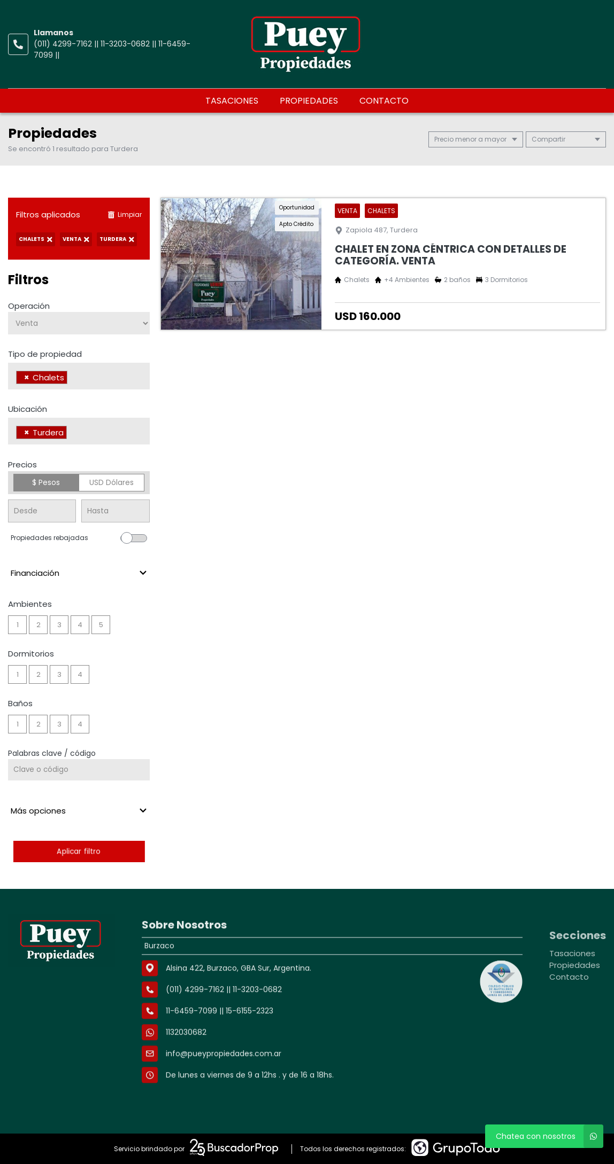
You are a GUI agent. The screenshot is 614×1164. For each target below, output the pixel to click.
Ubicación (27, 409)
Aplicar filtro (79, 851)
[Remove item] (27, 377)
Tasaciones (231, 101)
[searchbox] (73, 379)
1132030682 (186, 1074)
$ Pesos (46, 482)
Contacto (384, 101)
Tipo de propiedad (45, 354)
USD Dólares (111, 482)
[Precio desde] (42, 510)
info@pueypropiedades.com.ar (223, 1096)
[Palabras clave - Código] (79, 769)
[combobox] (79, 376)
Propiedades (309, 101)
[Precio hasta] (115, 510)
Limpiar (125, 214)
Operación (29, 305)
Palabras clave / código (52, 753)
